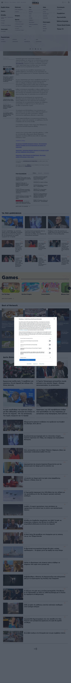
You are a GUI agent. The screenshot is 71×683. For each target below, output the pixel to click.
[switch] (49, 341)
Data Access (35, 363)
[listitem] (35, 338)
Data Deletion (29, 363)
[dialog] (35, 341)
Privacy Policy (41, 363)
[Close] (55, 319)
